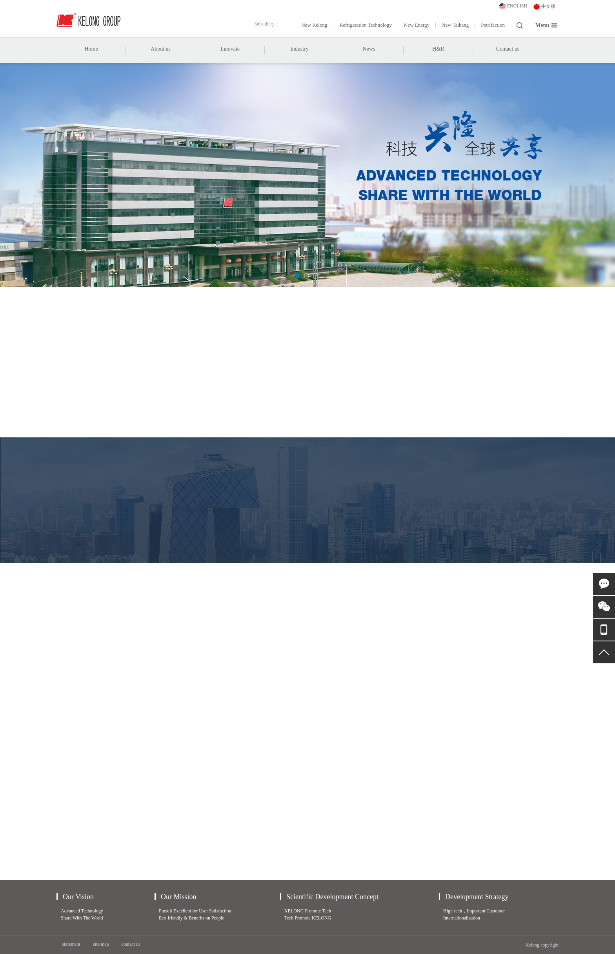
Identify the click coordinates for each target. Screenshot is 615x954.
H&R (438, 49)
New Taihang (455, 25)
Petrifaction (493, 25)
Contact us (508, 49)
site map (101, 944)
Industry (299, 54)
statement (71, 944)
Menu (546, 25)
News (369, 54)
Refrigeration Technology (365, 25)
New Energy (416, 25)
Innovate (230, 54)
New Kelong (314, 25)
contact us (130, 944)
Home (91, 49)
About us (161, 54)
